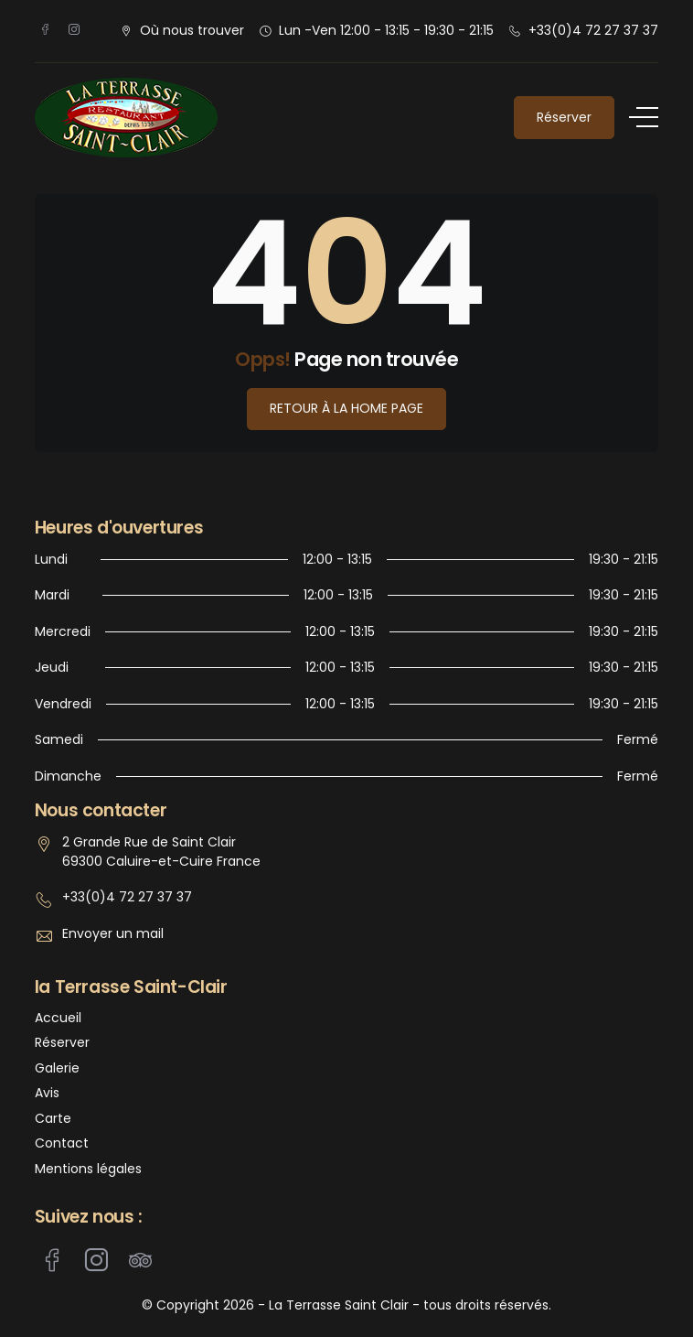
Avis (47, 1093)
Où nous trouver (192, 30)
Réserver (564, 117)
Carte (53, 1118)
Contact (62, 1143)
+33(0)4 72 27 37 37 (593, 30)
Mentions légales (88, 1169)
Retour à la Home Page (346, 408)
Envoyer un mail (113, 934)
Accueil (58, 1018)
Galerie (57, 1068)
